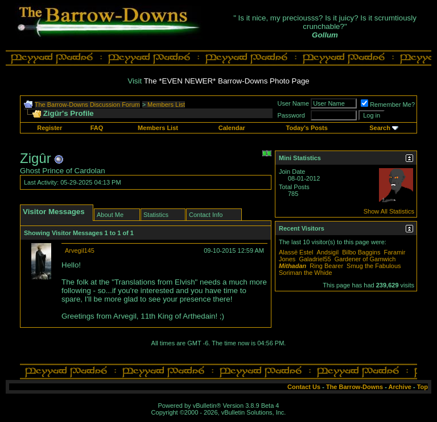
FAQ (97, 127)
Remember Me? (388, 104)
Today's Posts (307, 127)
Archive (400, 386)
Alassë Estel (296, 252)
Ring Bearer (326, 265)
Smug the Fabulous (374, 265)
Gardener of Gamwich (365, 259)
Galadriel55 (315, 259)
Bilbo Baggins (361, 252)
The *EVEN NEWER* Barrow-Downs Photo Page (227, 81)
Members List (166, 104)
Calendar (231, 127)
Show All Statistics (389, 211)
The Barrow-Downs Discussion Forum (87, 104)
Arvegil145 (79, 250)
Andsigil (328, 252)
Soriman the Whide (305, 272)
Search (379, 127)
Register (49, 127)
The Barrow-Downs (354, 386)
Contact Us (303, 386)
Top (422, 386)
